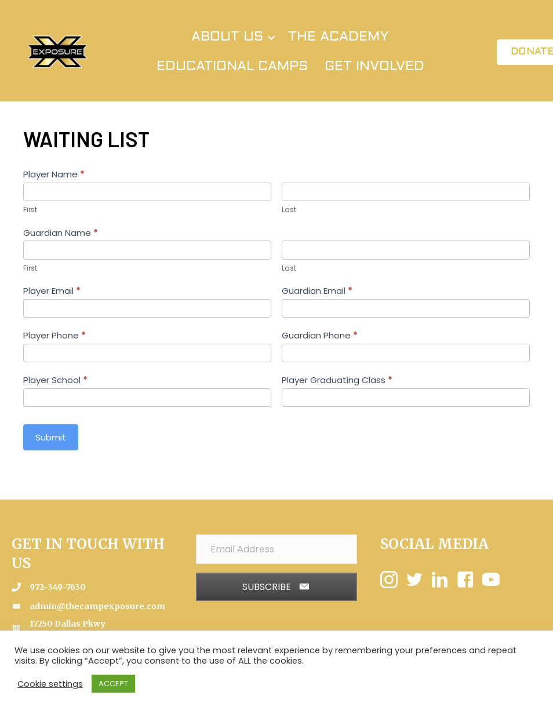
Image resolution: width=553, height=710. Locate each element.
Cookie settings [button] (50, 684)
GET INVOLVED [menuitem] (374, 66)
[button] (271, 37)
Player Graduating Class (337, 380)
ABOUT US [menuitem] (227, 37)
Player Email (52, 291)
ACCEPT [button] (113, 683)
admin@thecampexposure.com (97, 606)
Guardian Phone (320, 335)
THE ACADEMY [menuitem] (338, 37)
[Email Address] (276, 549)
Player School (55, 380)
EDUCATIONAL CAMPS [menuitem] (232, 66)
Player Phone (54, 335)
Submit (50, 437)
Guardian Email (317, 291)
